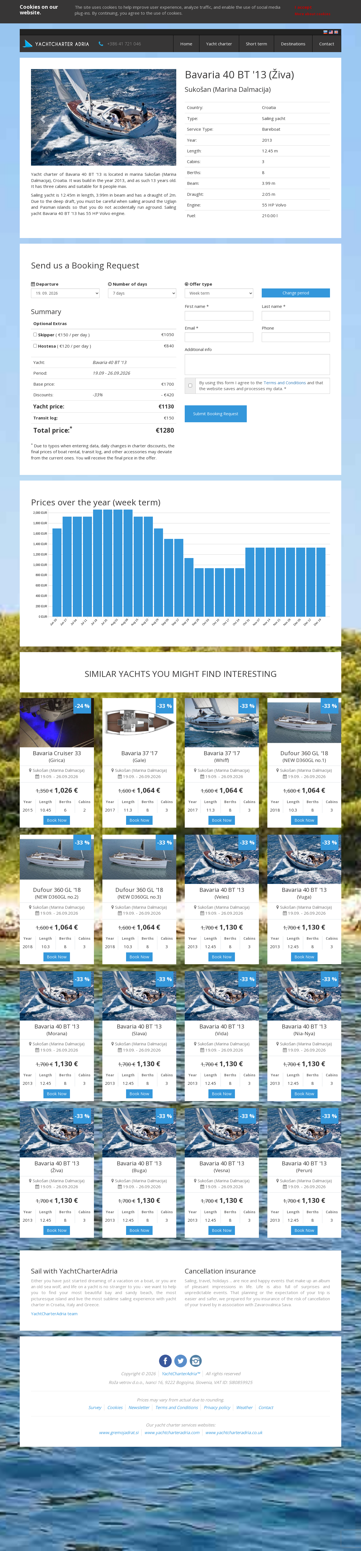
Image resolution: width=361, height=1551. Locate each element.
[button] (42, 117)
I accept (303, 7)
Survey (94, 1407)
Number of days (127, 284)
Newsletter (138, 1407)
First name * (197, 306)
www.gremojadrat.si (118, 1432)
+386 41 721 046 (124, 43)
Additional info (198, 349)
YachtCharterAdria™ (181, 1373)
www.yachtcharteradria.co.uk (233, 1432)
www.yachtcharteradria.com (171, 1432)
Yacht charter (219, 43)
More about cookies (313, 14)
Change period (296, 292)
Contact (326, 43)
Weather (244, 1407)
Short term (256, 43)
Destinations (293, 43)
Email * (191, 328)
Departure (44, 284)
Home (186, 43)
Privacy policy (217, 1407)
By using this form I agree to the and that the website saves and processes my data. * (261, 385)
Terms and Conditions (284, 382)
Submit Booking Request (215, 413)
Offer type (198, 284)
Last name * (273, 306)
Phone (268, 328)
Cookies (114, 1407)
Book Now (57, 820)
